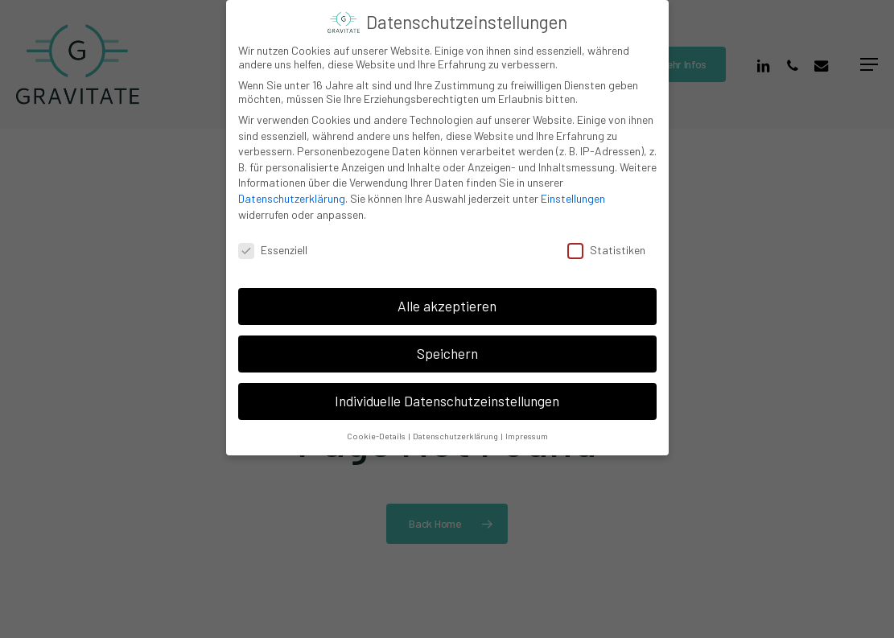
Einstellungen (573, 198)
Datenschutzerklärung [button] (456, 435)
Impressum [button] (526, 435)
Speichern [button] (447, 353)
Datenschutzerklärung (291, 198)
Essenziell (272, 250)
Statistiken (606, 250)
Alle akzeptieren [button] (447, 306)
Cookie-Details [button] (377, 435)
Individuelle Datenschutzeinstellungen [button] (447, 401)
